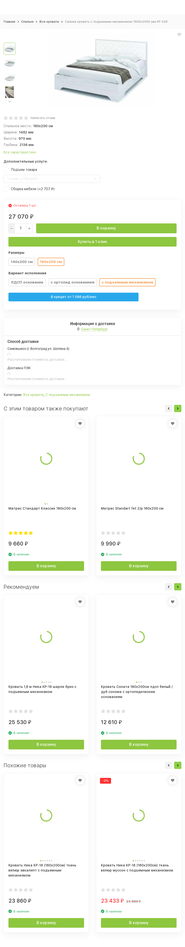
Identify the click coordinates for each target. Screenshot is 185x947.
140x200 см (22, 262)
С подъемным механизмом (68, 395)
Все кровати (49, 21)
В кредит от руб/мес (73, 297)
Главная (9, 21)
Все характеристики (20, 152)
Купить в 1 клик (92, 241)
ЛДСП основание (27, 282)
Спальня (27, 21)
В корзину (106, 228)
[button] (10, 101)
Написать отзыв (43, 118)
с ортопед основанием (72, 282)
